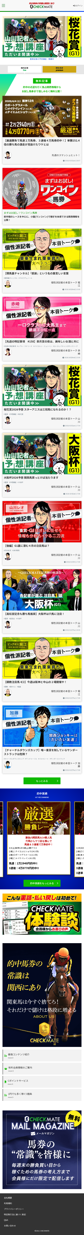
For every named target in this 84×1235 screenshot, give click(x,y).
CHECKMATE (44, 1230)
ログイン (78, 5)
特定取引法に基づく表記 (15, 1214)
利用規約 (8, 1203)
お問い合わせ (10, 1225)
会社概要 (8, 1197)
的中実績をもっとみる (42, 883)
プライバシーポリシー (14, 1208)
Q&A (6, 1219)
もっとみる (42, 781)
